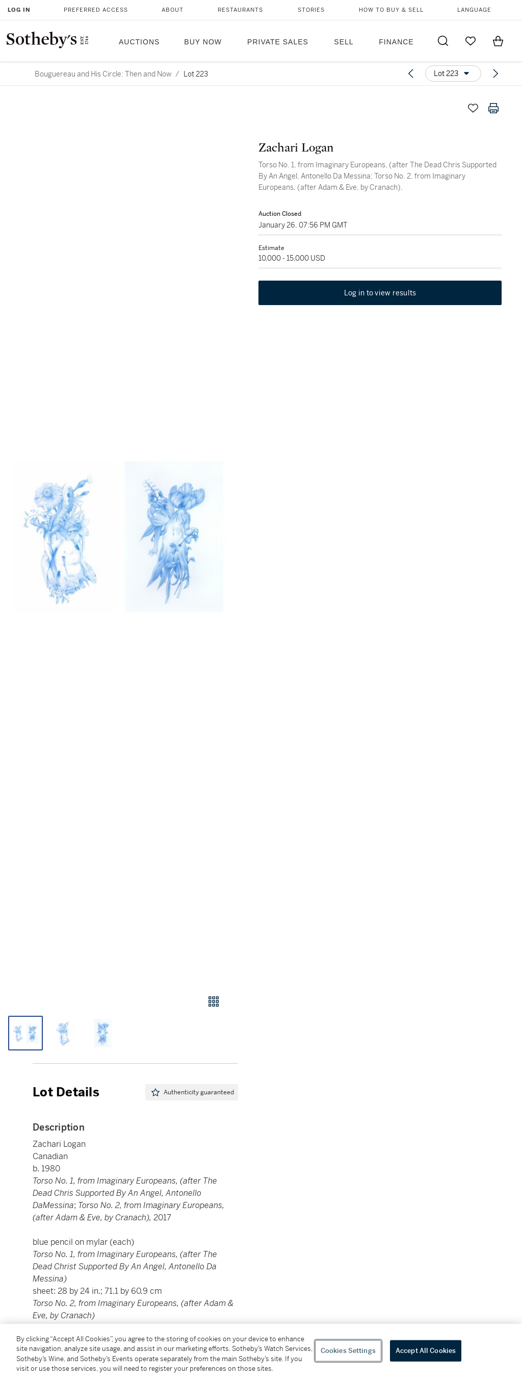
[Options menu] (453, 73)
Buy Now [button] (203, 42)
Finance (396, 42)
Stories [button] (311, 10)
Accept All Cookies (426, 1350)
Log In (19, 10)
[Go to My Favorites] (470, 41)
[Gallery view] (213, 1001)
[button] (119, 536)
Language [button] (474, 10)
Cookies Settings (348, 1350)
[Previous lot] (411, 73)
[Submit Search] (443, 41)
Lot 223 (196, 74)
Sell (343, 42)
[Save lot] (473, 108)
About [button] (173, 10)
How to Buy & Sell (391, 10)
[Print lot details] (493, 108)
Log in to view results (380, 292)
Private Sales (277, 42)
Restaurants (240, 10)
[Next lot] (495, 73)
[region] (261, 1351)
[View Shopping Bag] (498, 41)
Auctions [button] (139, 42)
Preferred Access (96, 10)
